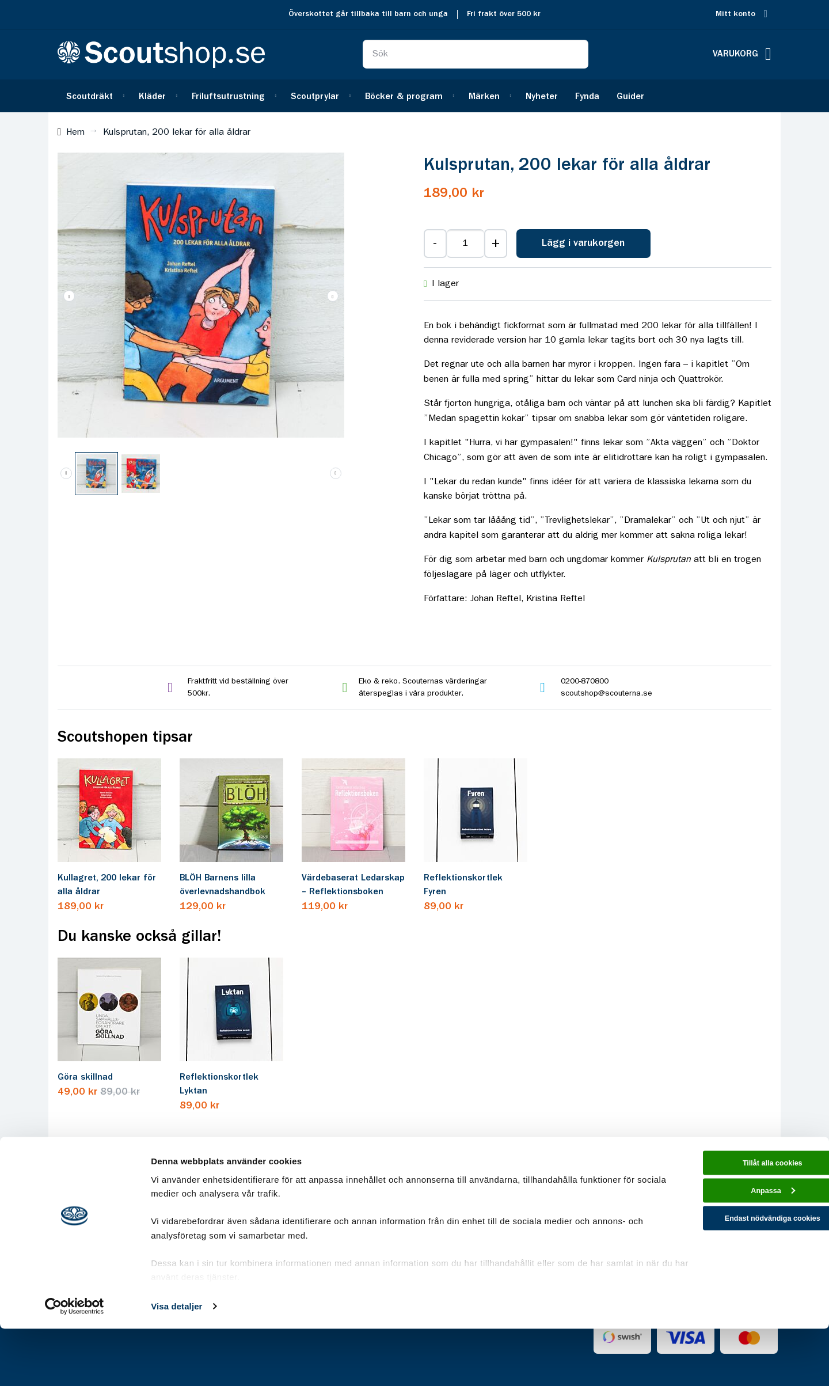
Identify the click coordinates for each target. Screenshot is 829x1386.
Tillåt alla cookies (733, 1222)
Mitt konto (735, 14)
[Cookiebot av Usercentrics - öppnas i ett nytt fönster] (74, 1363)
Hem (75, 132)
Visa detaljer (176, 1363)
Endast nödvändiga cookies (733, 1287)
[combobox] (475, 54)
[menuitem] (94, 95)
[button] (332, 296)
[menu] (414, 95)
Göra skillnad (85, 1077)
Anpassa (733, 1255)
